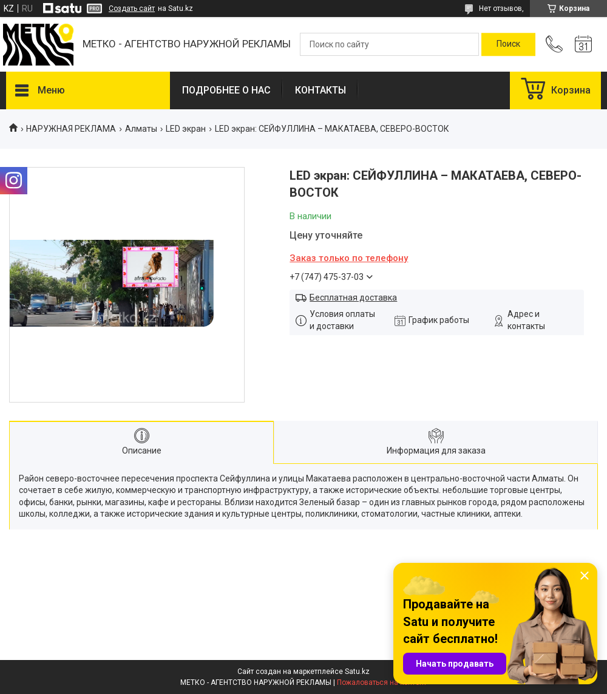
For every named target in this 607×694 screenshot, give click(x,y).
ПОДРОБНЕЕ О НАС (226, 90)
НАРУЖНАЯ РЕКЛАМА (71, 129)
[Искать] (508, 44)
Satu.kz (357, 671)
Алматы (141, 129)
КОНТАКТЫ (320, 90)
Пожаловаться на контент (382, 682)
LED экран (186, 129)
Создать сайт (132, 8)
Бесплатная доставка (353, 297)
